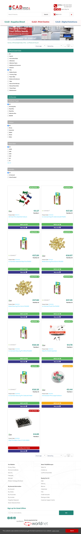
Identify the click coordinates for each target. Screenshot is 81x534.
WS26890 (17, 438)
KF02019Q (17, 349)
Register (21, 521)
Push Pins (11, 108)
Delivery (43, 483)
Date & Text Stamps (14, 83)
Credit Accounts (45, 494)
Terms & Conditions (13, 470)
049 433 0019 (67, 5)
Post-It (11, 56)
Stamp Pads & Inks (14, 85)
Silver (10, 137)
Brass (10, 128)
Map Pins (11, 111)
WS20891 (50, 393)
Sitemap (10, 478)
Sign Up (67, 9)
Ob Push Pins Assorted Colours (18, 217)
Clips (10, 81)
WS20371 (17, 215)
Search (46, 14)
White (10, 132)
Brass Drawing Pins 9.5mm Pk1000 (52, 261)
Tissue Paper (12, 88)
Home (9, 43)
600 (10, 153)
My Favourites (12, 494)
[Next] (71, 45)
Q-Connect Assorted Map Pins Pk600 (20, 261)
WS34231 (50, 259)
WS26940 (50, 349)
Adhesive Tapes (13, 63)
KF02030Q (17, 259)
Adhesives (12, 60)
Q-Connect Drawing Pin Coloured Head (20, 395)
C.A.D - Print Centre (40, 22)
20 (10, 158)
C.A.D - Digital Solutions (66, 22)
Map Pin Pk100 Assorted (49, 351)
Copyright (10, 475)
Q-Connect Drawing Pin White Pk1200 (20, 351)
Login (62, 9)
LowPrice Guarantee (46, 472)
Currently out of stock (24, 448)
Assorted (11, 130)
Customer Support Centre (48, 500)
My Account (11, 489)
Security (10, 472)
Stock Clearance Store (14, 503)
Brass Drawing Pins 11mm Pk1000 (19, 306)
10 (9, 160)
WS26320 (17, 304)
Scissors (11, 67)
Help (42, 481)
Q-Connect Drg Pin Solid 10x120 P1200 (54, 217)
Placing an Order (45, 497)
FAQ (42, 492)
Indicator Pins (12, 113)
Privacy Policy (11, 467)
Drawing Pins (12, 106)
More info (23, 227)
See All (9, 163)
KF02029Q (51, 304)
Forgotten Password (13, 500)
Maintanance (12, 90)
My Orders (11, 492)
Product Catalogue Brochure (15, 481)
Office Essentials (17, 43)
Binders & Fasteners (14, 79)
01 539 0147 (68, 7)
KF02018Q (50, 215)
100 (10, 156)
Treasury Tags (13, 74)
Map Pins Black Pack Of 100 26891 (19, 440)
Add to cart (23, 224)
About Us (43, 467)
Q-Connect (12, 175)
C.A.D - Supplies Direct (15, 22)
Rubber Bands (13, 72)
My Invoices (11, 497)
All (9, 54)
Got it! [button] (72, 530)
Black (10, 134)
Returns (43, 486)
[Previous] (65, 45)
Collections (44, 489)
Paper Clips (12, 76)
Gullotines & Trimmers (15, 65)
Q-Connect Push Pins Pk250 (50, 306)
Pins (25, 43)
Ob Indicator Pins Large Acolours (52, 395)
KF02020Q (17, 393)
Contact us (44, 470)
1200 (10, 149)
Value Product (12, 177)
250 (10, 151)
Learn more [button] (55, 531)
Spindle (11, 115)
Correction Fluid (13, 58)
